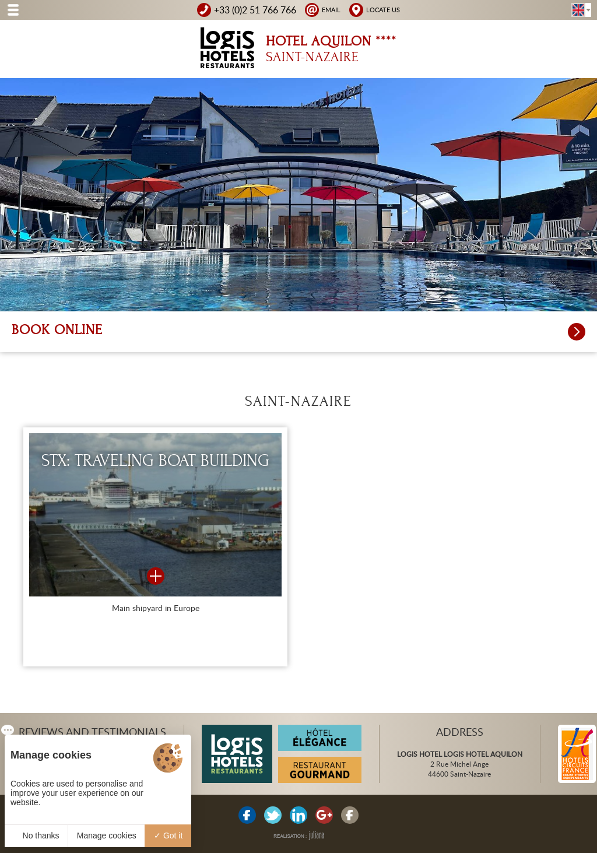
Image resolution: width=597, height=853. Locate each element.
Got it (168, 835)
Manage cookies (106, 835)
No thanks (36, 835)
